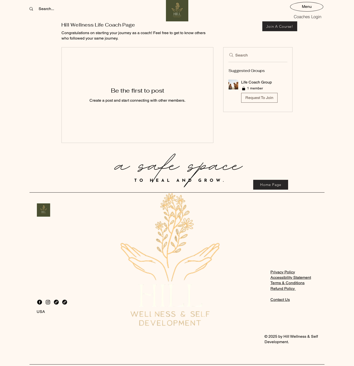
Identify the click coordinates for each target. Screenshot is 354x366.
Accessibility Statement (290, 277)
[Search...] (46, 9)
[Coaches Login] (307, 16)
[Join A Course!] (279, 26)
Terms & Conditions (287, 283)
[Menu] (306, 6)
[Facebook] (40, 302)
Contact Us (280, 299)
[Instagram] (48, 302)
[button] (257, 92)
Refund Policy (283, 288)
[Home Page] (270, 185)
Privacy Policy (282, 272)
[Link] (56, 302)
